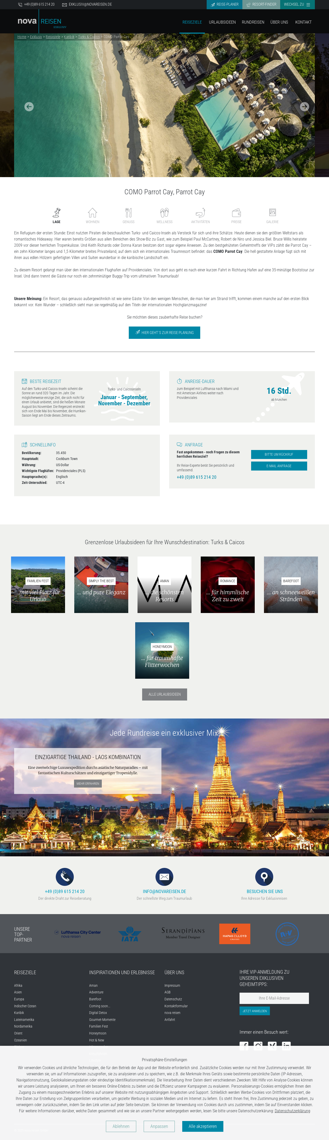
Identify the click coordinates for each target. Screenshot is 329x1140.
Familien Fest (98, 1026)
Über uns (174, 972)
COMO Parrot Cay (116, 37)
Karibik (69, 37)
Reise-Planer (225, 4)
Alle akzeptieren (203, 1126)
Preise (236, 216)
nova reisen (172, 1013)
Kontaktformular (176, 1006)
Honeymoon (97, 1033)
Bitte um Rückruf (279, 454)
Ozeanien (20, 1040)
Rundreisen (253, 22)
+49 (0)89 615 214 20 (36, 4)
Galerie (272, 216)
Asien (18, 992)
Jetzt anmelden (255, 1011)
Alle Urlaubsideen (165, 694)
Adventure (96, 992)
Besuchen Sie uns (264, 881)
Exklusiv (36, 37)
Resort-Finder (261, 4)
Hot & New (96, 1040)
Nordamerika (23, 1026)
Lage (56, 216)
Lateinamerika (24, 1020)
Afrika (18, 985)
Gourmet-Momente (102, 1020)
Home (21, 37)
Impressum (172, 985)
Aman (93, 985)
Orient (18, 1033)
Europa (19, 999)
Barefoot (95, 999)
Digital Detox (98, 1013)
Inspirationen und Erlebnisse (122, 972)
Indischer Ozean (25, 1006)
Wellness (164, 216)
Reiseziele (192, 22)
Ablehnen (121, 1126)
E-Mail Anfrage (279, 466)
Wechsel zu (297, 4)
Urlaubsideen (222, 22)
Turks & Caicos (89, 37)
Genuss (128, 216)
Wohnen (92, 216)
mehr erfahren (88, 783)
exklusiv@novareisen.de (87, 4)
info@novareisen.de (164, 881)
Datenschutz (173, 999)
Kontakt (303, 22)
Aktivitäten (200, 216)
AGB (167, 992)
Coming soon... (99, 1006)
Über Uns (279, 22)
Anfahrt (169, 1020)
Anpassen (159, 1126)
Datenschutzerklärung (292, 1110)
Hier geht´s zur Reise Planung (164, 332)
